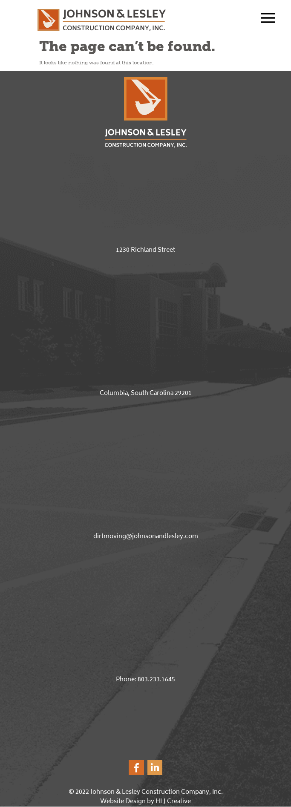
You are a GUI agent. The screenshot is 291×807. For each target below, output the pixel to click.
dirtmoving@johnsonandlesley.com (145, 536)
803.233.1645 (156, 679)
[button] (262, 19)
